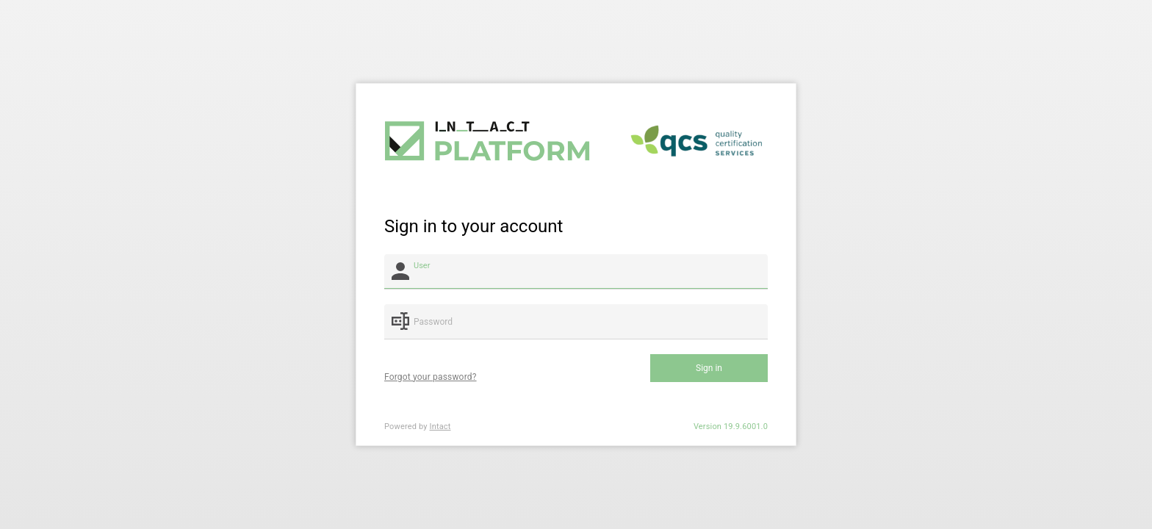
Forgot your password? (430, 377)
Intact (440, 426)
